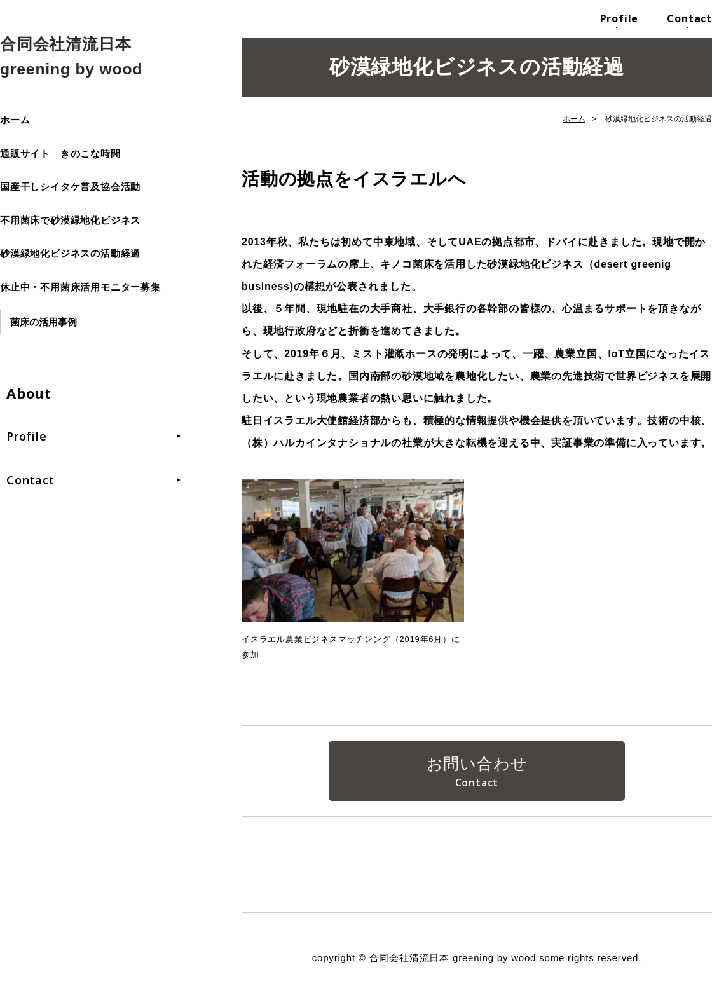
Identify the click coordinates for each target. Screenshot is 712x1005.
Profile (619, 18)
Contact (689, 18)
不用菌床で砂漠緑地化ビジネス (70, 220)
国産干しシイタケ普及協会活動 (70, 186)
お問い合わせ (477, 764)
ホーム (15, 119)
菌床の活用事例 (43, 322)
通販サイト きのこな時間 (60, 153)
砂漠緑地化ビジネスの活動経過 (70, 253)
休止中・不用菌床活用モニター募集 (80, 287)
